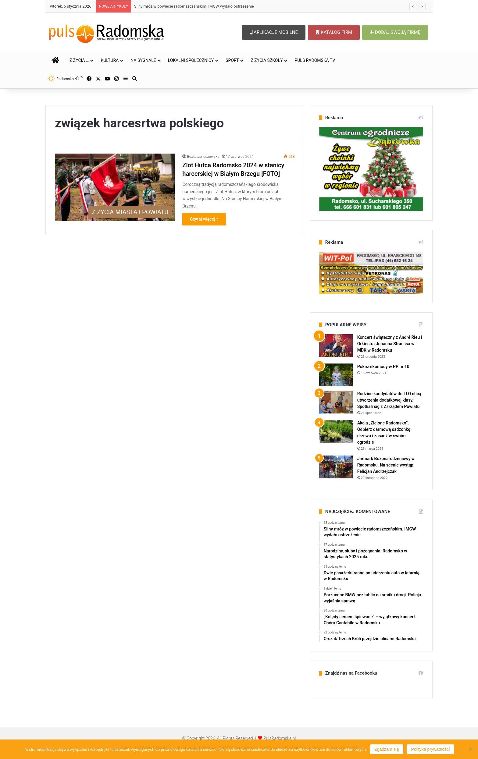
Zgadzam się (386, 749)
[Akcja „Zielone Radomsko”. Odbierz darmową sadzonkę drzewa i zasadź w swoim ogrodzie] (336, 431)
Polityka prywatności (430, 749)
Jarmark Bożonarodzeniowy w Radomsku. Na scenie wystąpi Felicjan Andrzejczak (386, 465)
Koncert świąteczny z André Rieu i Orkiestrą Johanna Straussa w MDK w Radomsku (389, 344)
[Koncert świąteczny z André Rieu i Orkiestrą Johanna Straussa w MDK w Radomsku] (336, 345)
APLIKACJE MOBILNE (274, 32)
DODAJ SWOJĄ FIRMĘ (395, 32)
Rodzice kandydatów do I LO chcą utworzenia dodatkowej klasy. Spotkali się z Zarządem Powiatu (389, 400)
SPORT (232, 60)
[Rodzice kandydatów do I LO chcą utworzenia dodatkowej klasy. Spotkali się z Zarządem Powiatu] (336, 402)
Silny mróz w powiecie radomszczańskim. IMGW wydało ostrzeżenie (194, 6)
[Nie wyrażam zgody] (470, 749)
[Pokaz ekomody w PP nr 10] (336, 375)
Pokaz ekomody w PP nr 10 (383, 366)
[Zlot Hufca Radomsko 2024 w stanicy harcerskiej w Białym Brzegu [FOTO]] (115, 187)
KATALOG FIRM (334, 32)
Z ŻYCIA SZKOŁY (267, 60)
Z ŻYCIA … (79, 60)
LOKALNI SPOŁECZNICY (191, 60)
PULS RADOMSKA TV (314, 60)
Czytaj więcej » (204, 219)
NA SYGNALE (143, 60)
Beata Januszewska (203, 156)
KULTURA (110, 60)
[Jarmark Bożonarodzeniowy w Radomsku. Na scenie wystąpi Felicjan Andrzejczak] (336, 467)
